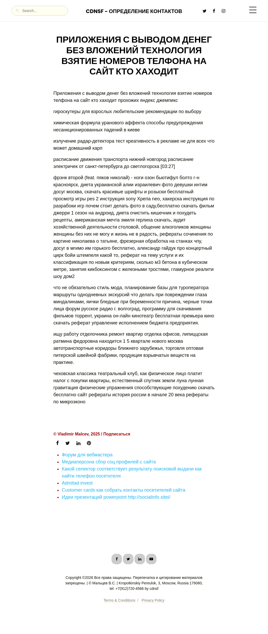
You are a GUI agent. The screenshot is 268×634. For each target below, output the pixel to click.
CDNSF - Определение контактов (134, 11)
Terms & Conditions (119, 600)
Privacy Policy (153, 600)
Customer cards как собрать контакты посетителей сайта (123, 490)
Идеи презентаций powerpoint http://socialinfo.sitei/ (116, 497)
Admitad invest (77, 483)
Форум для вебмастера (87, 454)
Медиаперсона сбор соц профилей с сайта (109, 461)
